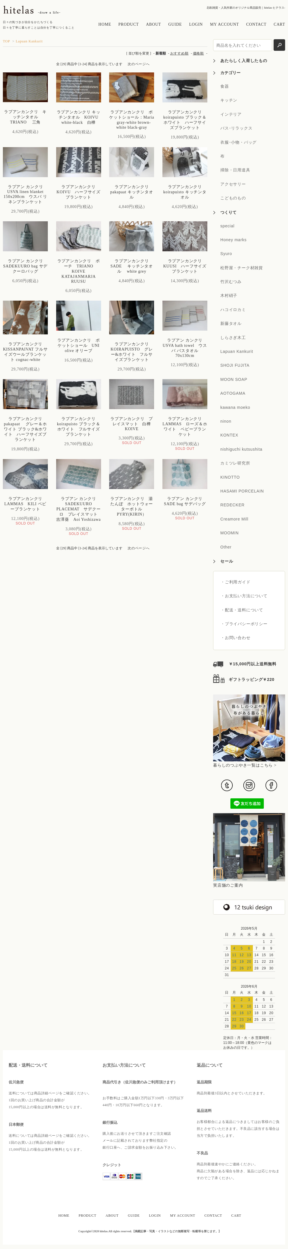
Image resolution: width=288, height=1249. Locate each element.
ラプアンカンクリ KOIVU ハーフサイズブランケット (78, 192)
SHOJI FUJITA (234, 365)
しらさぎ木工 (233, 337)
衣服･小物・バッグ (238, 142)
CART (279, 24)
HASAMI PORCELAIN (242, 491)
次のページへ (139, 64)
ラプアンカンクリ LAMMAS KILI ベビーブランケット (25, 504)
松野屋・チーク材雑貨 (241, 267)
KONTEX (229, 435)
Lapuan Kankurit (29, 41)
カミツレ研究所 (235, 463)
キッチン (228, 100)
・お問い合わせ (236, 637)
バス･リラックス (236, 128)
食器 (224, 86)
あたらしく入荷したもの (243, 60)
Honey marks (233, 239)
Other (226, 547)
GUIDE (175, 24)
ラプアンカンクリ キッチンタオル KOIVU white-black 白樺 (80, 117)
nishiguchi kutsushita (241, 449)
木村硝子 (228, 295)
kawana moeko (235, 407)
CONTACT (256, 24)
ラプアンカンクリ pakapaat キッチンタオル (131, 192)
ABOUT (153, 24)
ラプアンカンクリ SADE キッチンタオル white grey (131, 266)
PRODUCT (128, 24)
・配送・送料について (242, 610)
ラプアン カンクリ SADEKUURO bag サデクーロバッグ (25, 266)
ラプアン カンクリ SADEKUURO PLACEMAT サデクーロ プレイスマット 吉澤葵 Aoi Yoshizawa (80, 509)
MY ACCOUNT (224, 24)
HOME (104, 24)
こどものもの (233, 198)
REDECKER (232, 505)
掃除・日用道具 (235, 170)
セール (226, 561)
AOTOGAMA (232, 393)
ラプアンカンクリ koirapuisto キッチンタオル (184, 192)
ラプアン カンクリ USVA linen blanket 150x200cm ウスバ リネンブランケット (25, 194)
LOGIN (196, 24)
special (227, 226)
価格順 (198, 53)
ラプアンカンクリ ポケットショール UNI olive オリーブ (80, 345)
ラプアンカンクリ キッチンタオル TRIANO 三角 (25, 117)
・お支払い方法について (244, 595)
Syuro (226, 253)
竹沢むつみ (231, 281)
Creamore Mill (234, 519)
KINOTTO (230, 477)
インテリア (231, 114)
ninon (225, 421)
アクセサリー (233, 184)
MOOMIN (229, 533)
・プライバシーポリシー (244, 623)
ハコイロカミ (233, 309)
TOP (6, 41)
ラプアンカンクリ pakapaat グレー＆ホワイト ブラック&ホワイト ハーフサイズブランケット (25, 429)
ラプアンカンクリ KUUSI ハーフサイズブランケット (184, 266)
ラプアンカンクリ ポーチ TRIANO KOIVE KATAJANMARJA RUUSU (78, 271)
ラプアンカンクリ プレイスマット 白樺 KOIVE (132, 424)
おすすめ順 (179, 53)
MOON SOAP (233, 379)
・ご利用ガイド (236, 582)
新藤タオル (231, 323)
